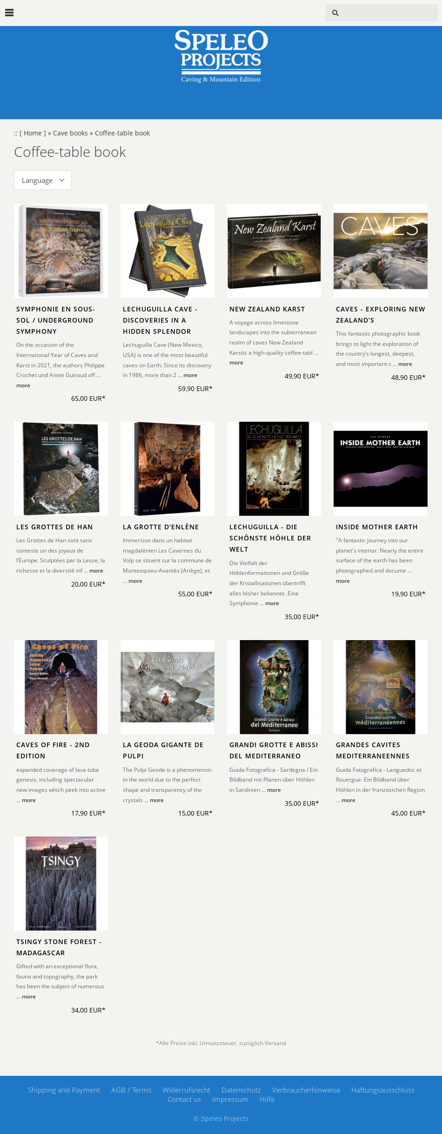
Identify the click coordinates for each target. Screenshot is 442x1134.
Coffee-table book (122, 133)
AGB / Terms (131, 1089)
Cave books (70, 133)
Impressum (230, 1099)
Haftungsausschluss (383, 1089)
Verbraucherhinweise (306, 1089)
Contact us (184, 1099)
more (23, 385)
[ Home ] (33, 133)
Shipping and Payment (64, 1089)
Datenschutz (241, 1089)
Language (37, 180)
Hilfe (267, 1099)
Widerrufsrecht (186, 1089)
